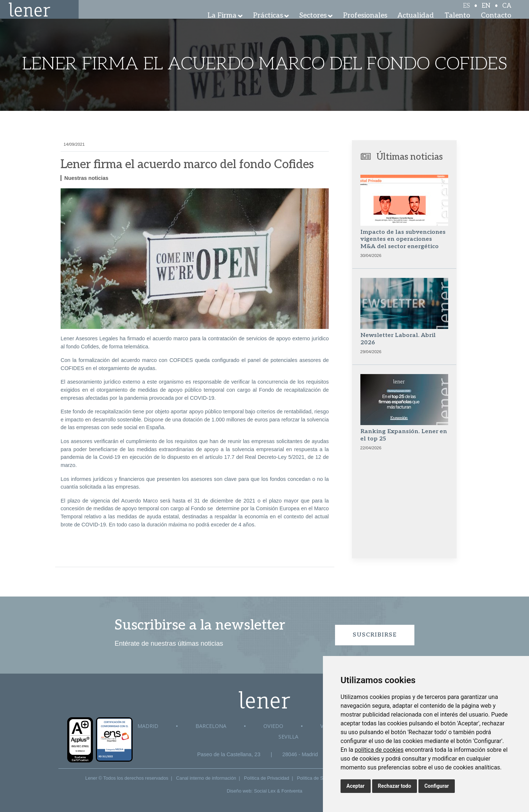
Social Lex (265, 791)
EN (486, 11)
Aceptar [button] (355, 786)
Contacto (496, 25)
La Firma (222, 25)
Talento (457, 25)
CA (506, 11)
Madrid (147, 725)
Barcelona (210, 725)
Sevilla (288, 736)
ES (466, 11)
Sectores (313, 25)
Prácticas (268, 25)
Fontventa (291, 791)
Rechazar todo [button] (394, 786)
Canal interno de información (206, 778)
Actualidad (415, 25)
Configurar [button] (436, 786)
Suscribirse (375, 634)
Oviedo (273, 725)
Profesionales (365, 25)
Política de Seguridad (319, 778)
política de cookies (379, 749)
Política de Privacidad (266, 778)
